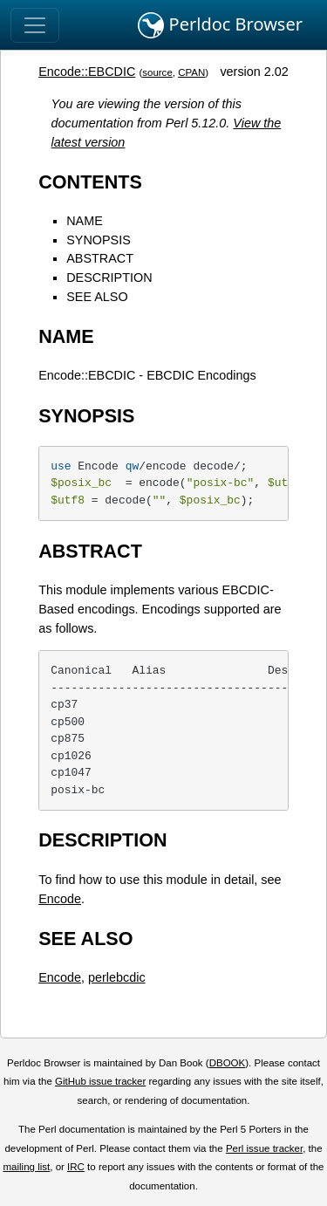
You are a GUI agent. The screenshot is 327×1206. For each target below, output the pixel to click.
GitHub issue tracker (100, 1081)
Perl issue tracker (264, 1148)
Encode (59, 899)
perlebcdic (117, 977)
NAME (84, 221)
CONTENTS (90, 182)
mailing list (26, 1166)
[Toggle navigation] (34, 25)
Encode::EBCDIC (86, 72)
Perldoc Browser (220, 25)
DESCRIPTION (109, 277)
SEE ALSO (96, 297)
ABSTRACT (99, 258)
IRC (76, 1166)
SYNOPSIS (98, 240)
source (157, 72)
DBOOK (227, 1063)
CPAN (191, 72)
